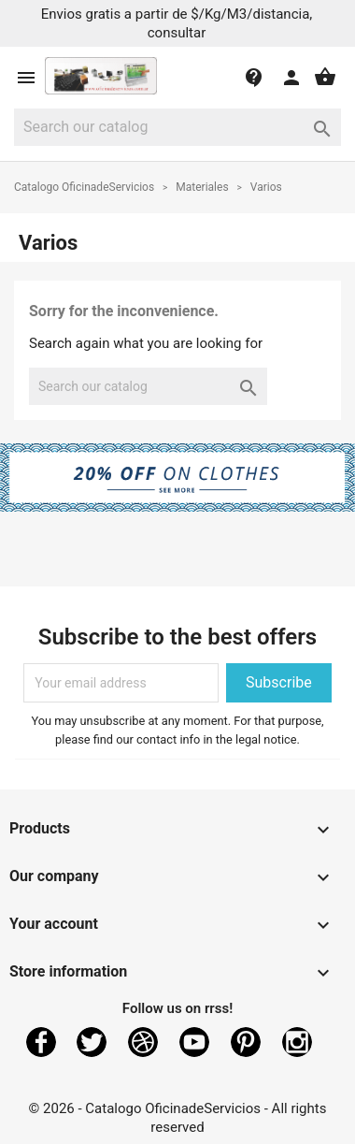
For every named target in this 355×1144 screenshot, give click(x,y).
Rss (143, 1042)
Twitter (91, 1042)
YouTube (194, 1042)
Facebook (41, 1042)
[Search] (177, 127)
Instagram (297, 1042)
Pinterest (246, 1042)
